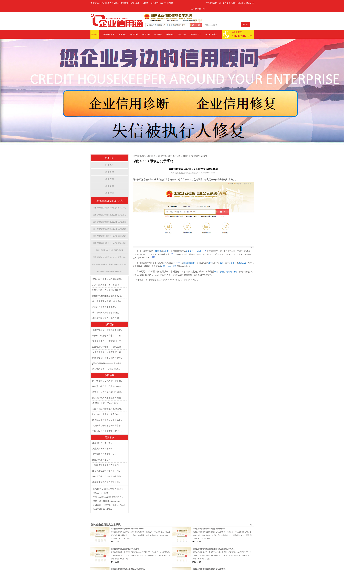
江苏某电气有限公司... (102, 443)
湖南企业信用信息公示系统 (109, 200)
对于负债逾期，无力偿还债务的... (107, 381)
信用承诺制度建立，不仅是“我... (106, 318)
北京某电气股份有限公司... (104, 454)
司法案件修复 (224, 3)
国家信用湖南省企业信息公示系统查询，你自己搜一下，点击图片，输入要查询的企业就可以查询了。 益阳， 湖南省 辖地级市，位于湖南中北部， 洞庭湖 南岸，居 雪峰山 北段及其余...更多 (140, 555)
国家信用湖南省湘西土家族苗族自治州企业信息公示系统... (213, 549)
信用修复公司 (108, 34)
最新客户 (109, 437)
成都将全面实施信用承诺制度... (106, 312)
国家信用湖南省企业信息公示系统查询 (109, 250)
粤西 (174, 266)
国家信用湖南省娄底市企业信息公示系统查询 (109, 222)
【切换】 (170, 3)
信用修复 (109, 165)
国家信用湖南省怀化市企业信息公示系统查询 (109, 215)
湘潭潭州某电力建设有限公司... (106, 482)
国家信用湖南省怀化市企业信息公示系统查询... (128, 569)
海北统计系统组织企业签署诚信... (107, 296)
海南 (169, 266)
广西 (163, 266)
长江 (221, 263)
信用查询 (146, 34)
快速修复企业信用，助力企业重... (107, 358)
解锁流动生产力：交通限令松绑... (107, 386)
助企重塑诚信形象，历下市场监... (107, 420)
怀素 (216, 272)
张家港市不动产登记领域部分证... (107, 290)
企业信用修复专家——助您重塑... (107, 347)
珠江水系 (242, 263)
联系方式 (250, 3)
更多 (251, 525)
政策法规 (170, 34)
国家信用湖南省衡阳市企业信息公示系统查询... (209, 529)
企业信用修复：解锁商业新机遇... (107, 352)
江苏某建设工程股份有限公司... (106, 471)
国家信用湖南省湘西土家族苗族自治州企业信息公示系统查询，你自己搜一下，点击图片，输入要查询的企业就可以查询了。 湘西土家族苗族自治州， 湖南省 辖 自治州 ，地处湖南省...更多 (221, 555)
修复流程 (182, 34)
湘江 (210, 263)
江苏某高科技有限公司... (103, 448)
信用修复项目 (195, 34)
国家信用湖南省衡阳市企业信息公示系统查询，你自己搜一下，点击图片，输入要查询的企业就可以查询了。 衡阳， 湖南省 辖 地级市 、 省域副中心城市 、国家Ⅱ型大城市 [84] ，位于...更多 (222, 535)
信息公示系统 (211, 34)
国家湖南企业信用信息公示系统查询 (109, 271)
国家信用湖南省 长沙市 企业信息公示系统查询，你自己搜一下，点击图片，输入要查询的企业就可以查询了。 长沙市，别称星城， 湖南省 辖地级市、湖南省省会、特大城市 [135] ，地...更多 (141, 535)
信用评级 (109, 193)
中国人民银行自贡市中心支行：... (107, 431)
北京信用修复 (139, 156)
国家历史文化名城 (193, 251)
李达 (235, 272)
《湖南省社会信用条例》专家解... (107, 425)
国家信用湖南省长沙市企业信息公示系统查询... (128, 529)
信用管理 (109, 172)
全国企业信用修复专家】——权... (107, 335)
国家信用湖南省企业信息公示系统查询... (125, 549)
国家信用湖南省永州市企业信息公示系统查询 (109, 229)
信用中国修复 (238, 3)
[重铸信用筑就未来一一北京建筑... (107, 363)
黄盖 (222, 272)
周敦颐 (229, 272)
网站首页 (95, 34)
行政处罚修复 (211, 3)
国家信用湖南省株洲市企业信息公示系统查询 (109, 243)
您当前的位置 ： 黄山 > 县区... (106, 369)
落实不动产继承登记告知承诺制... (107, 279)
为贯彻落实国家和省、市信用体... (107, 284)
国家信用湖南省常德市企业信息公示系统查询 (109, 208)
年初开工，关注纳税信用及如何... (107, 392)
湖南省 (158, 251)
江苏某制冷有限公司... (102, 460)
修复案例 (158, 34)
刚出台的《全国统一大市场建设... (107, 414)
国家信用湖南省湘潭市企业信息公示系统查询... (209, 569)
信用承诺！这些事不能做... (104, 307)
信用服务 (122, 34)
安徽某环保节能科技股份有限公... (107, 476)
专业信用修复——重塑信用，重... (107, 341)
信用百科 (134, 34)
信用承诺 (109, 186)
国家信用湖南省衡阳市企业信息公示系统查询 (109, 257)
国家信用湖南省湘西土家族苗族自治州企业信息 (109, 264)
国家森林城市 (189, 263)
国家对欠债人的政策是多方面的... (107, 397)
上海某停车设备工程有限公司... (106, 465)
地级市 (166, 251)
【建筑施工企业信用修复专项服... (107, 330)
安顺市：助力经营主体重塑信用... (107, 409)
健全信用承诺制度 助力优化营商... (107, 301)
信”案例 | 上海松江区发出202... (106, 403)
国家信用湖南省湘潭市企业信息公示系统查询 (109, 236)
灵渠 (233, 263)
